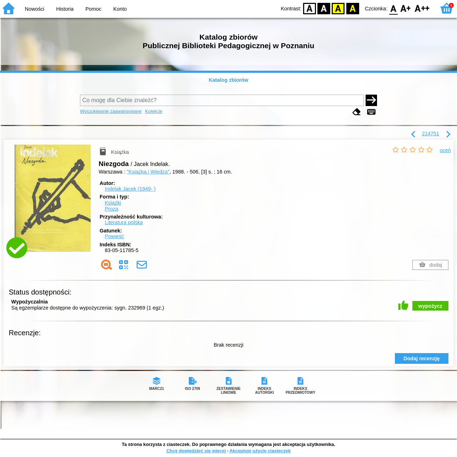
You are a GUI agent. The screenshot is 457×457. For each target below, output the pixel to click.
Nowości (34, 9)
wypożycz (430, 306)
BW (323, 8)
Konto (120, 9)
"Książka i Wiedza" (148, 172)
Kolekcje (153, 111)
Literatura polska (123, 222)
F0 (393, 8)
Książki (113, 203)
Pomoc (93, 9)
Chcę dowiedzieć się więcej (196, 450)
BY (352, 8)
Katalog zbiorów (228, 80)
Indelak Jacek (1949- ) (130, 189)
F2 (422, 8)
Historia (65, 9)
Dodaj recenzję (421, 358)
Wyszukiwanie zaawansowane (111, 111)
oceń (445, 150)
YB (338, 8)
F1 (405, 8)
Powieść (114, 236)
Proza (111, 209)
